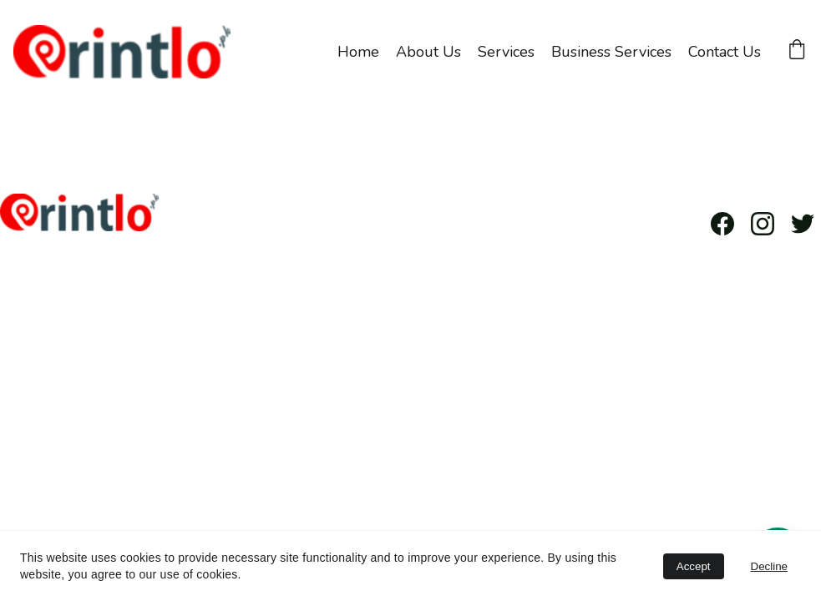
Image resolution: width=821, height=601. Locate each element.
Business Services (611, 52)
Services (506, 52)
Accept (694, 566)
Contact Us (724, 52)
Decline (769, 566)
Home (358, 52)
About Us (428, 52)
